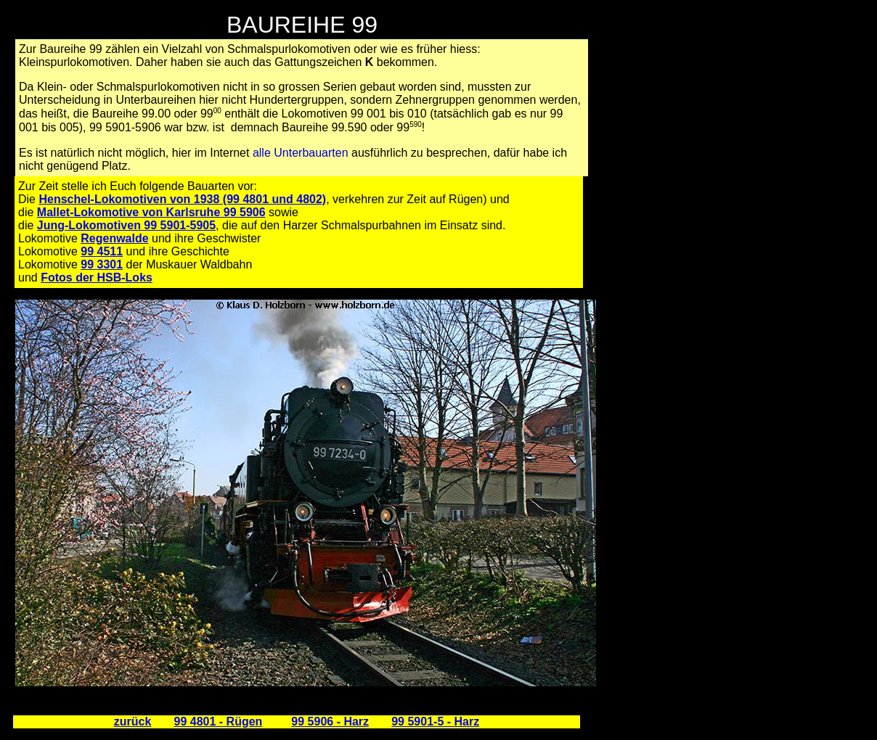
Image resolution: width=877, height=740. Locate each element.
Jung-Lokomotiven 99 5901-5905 (126, 225)
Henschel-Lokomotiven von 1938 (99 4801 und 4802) (182, 199)
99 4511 (102, 251)
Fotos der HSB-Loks (96, 277)
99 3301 (102, 264)
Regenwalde (114, 238)
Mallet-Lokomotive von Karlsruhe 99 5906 (151, 212)
